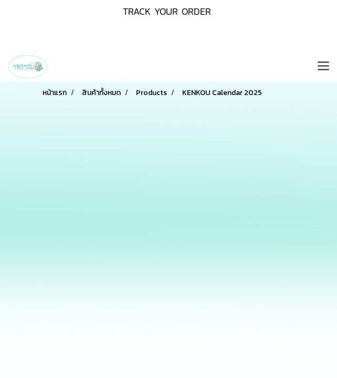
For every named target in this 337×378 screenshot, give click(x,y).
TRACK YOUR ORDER (167, 11)
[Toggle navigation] (323, 66)
